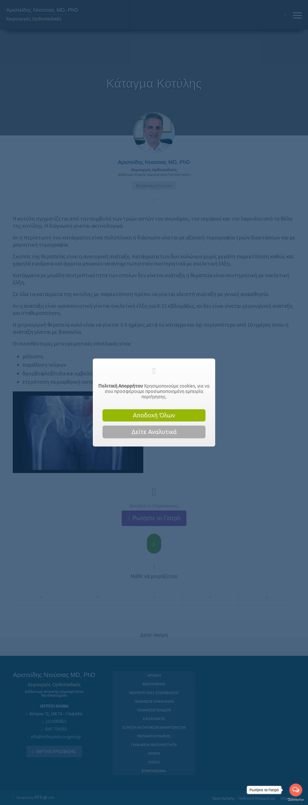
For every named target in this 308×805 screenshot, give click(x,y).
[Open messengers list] (295, 790)
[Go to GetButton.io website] (296, 799)
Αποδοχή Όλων (154, 415)
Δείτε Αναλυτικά (154, 431)
